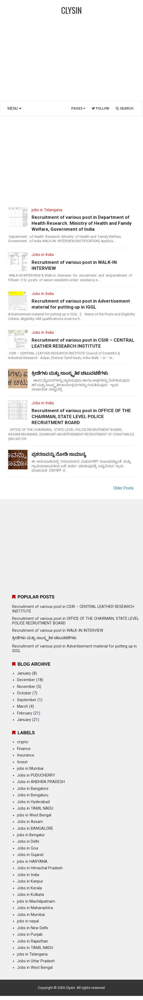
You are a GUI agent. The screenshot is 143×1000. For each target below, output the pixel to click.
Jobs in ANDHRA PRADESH (41, 782)
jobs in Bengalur (31, 835)
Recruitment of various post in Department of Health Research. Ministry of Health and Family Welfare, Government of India (82, 223)
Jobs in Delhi (28, 841)
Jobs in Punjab (30, 934)
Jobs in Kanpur (30, 881)
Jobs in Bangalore (33, 788)
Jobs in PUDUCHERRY (36, 775)
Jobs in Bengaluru (32, 795)
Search (125, 108)
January (24, 673)
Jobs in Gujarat (30, 854)
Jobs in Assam (30, 821)
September (26, 700)
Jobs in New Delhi (32, 928)
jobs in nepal (28, 921)
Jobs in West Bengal (35, 967)
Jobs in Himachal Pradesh (40, 868)
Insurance (25, 755)
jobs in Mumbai (30, 768)
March (22, 706)
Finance (23, 748)
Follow (100, 108)
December (26, 680)
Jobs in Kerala (29, 888)
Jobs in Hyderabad (33, 802)
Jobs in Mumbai (31, 914)
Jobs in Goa (27, 848)
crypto (22, 742)
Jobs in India (43, 254)
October (24, 693)
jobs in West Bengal (34, 815)
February (24, 713)
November (26, 686)
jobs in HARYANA (32, 861)
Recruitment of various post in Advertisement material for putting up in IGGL (81, 304)
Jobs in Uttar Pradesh (36, 961)
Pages (78, 108)
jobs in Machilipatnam (36, 901)
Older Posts (123, 488)
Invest (22, 762)
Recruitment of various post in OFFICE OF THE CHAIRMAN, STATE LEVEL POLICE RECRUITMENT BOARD (81, 416)
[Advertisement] (71, 61)
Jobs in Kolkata (30, 894)
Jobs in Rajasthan (32, 941)
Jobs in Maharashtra (35, 908)
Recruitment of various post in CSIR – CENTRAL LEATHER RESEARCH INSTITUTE (83, 343)
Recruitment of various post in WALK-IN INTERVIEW (74, 265)
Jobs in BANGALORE (35, 828)
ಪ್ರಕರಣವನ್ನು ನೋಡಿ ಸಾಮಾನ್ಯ (59, 454)
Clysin (70, 988)
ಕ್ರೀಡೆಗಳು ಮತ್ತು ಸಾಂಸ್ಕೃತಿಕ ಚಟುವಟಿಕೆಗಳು (70, 373)
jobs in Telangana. (47, 210)
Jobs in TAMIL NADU (35, 808)
